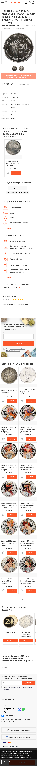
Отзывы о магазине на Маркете (18, 737)
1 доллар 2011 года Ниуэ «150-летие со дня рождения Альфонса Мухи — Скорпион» (27, 543)
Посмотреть (10, 640)
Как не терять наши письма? (18, 730)
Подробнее (7, 228)
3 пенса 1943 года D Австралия (9, 392)
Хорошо (7, 762)
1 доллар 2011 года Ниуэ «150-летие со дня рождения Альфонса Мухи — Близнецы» (9, 543)
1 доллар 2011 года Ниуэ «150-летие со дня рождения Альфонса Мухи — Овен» (9, 429)
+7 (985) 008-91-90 (8, 709)
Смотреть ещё (18, 599)
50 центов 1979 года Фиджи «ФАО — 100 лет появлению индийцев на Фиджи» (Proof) (13, 163)
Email (5, 333)
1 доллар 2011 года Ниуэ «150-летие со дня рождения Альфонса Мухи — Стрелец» (27, 581)
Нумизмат (16, 2)
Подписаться (18, 343)
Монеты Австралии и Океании (17, 192)
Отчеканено (9, 746)
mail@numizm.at (8, 712)
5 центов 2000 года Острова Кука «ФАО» (27, 392)
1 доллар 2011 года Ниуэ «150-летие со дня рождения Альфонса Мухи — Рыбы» (9, 581)
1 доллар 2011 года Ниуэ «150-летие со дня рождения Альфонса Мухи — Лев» (27, 429)
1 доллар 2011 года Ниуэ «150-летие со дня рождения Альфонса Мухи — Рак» (27, 467)
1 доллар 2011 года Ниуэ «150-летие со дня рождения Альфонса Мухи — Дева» (9, 467)
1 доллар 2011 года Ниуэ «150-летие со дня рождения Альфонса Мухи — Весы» (9, 505)
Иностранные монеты (17, 188)
